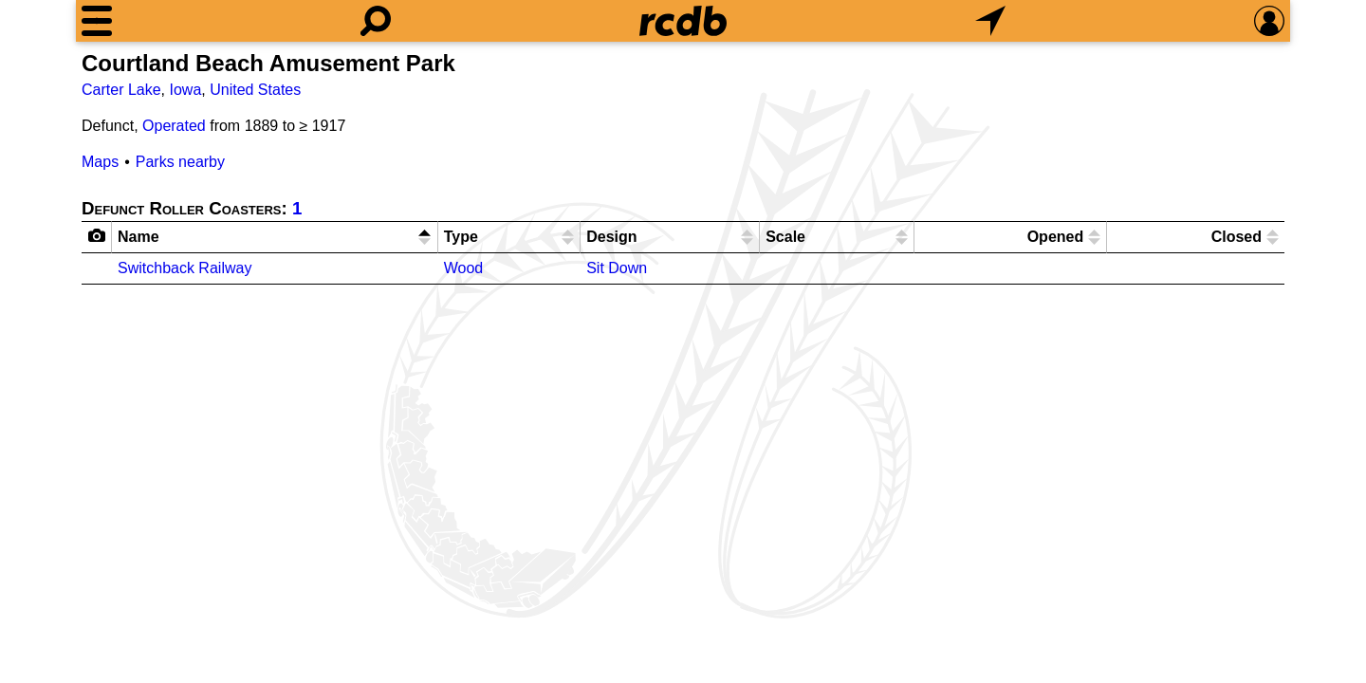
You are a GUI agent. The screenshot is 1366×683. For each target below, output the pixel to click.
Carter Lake (121, 90)
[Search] (375, 21)
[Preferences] (1269, 21)
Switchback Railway (184, 268)
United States (255, 90)
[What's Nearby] (990, 21)
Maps (100, 162)
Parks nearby (180, 162)
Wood (464, 268)
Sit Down (616, 268)
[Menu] (97, 21)
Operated (174, 126)
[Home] (683, 21)
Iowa (185, 90)
